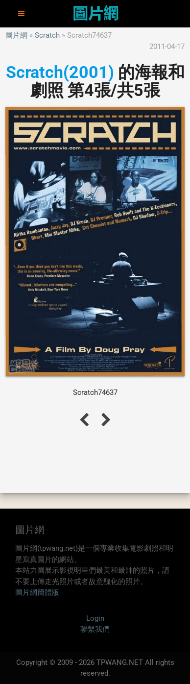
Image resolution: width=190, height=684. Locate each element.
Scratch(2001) (60, 72)
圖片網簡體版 (37, 592)
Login (95, 618)
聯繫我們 (95, 629)
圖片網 (16, 35)
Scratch (47, 35)
